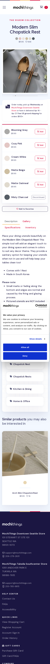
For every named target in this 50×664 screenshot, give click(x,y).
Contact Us (8, 598)
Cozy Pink (16, 143)
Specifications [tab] (12, 227)
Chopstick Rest (21, 364)
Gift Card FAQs (10, 656)
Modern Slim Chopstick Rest (25, 29)
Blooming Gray (19, 130)
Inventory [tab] (30, 227)
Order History (9, 638)
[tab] (14, 95)
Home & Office (21, 401)
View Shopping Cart (13, 622)
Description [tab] (11, 221)
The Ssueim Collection (25, 20)
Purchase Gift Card (12, 650)
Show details (35, 339)
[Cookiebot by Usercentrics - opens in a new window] (35, 306)
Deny (25, 356)
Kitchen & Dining (22, 389)
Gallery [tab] (26, 221)
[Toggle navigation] (4, 7)
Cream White (18, 156)
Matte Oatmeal (19, 183)
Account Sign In (11, 632)
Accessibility (9, 609)
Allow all (25, 347)
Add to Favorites (25, 209)
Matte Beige (18, 170)
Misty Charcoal (19, 197)
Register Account (11, 627)
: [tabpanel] (25, 274)
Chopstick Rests (22, 376)
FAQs (5, 604)
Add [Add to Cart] (41, 131)
